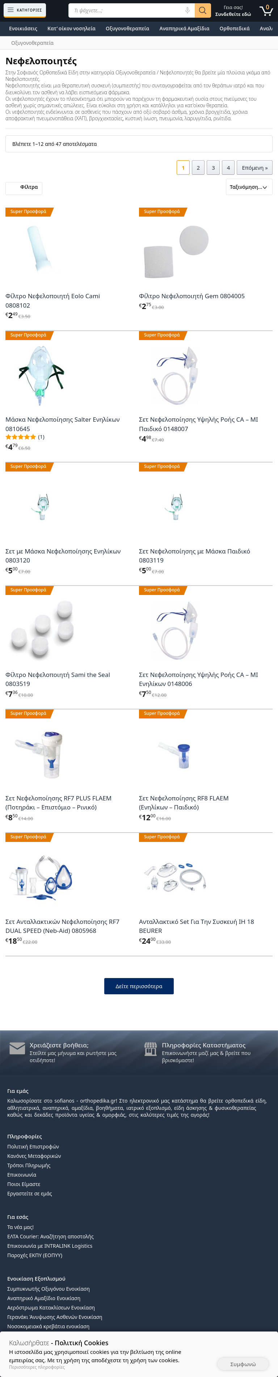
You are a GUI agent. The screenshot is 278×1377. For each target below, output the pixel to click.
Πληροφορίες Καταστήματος (203, 1045)
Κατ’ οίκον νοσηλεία (71, 28)
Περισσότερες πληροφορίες (37, 1367)
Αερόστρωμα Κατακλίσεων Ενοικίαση (51, 1307)
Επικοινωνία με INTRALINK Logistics (49, 1245)
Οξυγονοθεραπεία (127, 28)
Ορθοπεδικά (235, 28)
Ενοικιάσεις (23, 28)
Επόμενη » (255, 167)
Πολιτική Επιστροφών (33, 1146)
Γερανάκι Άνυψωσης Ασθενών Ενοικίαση (54, 1316)
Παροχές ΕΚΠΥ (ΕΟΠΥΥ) (34, 1255)
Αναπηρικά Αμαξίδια (184, 28)
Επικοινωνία (21, 1174)
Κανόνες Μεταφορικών (34, 1155)
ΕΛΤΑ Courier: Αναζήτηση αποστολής (50, 1236)
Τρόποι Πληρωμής (28, 1165)
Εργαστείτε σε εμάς (29, 1193)
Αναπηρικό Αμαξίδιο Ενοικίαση (43, 1298)
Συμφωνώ (243, 1364)
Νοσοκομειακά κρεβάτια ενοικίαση (48, 1326)
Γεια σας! (233, 10)
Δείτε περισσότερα (138, 986)
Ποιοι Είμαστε (23, 1184)
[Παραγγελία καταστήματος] (249, 187)
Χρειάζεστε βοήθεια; (59, 1045)
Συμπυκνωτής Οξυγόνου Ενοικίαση (48, 1288)
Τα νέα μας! (20, 1227)
